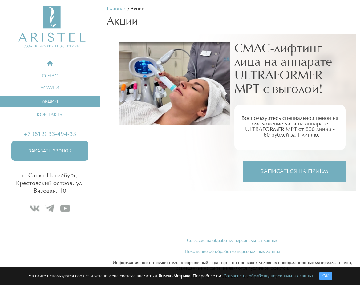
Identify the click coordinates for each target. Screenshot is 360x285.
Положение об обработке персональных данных (232, 251)
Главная (117, 9)
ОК (325, 276)
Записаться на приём (294, 171)
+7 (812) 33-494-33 (50, 134)
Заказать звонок (49, 150)
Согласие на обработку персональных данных (232, 240)
